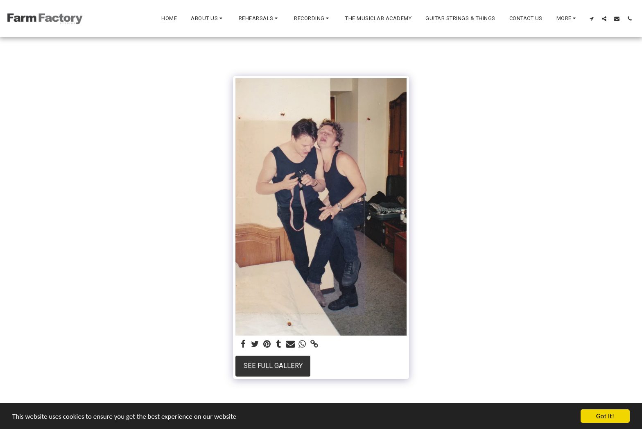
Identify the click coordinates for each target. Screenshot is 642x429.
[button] (207, 18)
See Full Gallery (273, 366)
